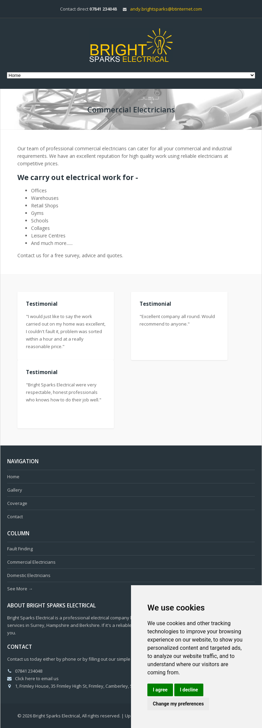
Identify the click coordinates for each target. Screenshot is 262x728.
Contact (15, 516)
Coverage (17, 503)
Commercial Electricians (31, 562)
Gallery (14, 490)
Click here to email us (37, 678)
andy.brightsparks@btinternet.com (166, 9)
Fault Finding (20, 549)
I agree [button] (160, 689)
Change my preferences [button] (178, 703)
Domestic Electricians (28, 575)
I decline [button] (189, 689)
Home (13, 476)
